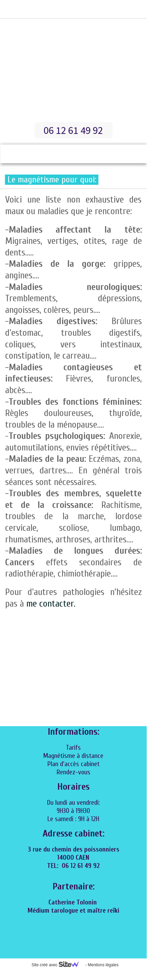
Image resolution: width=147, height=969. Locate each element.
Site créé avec (57, 965)
